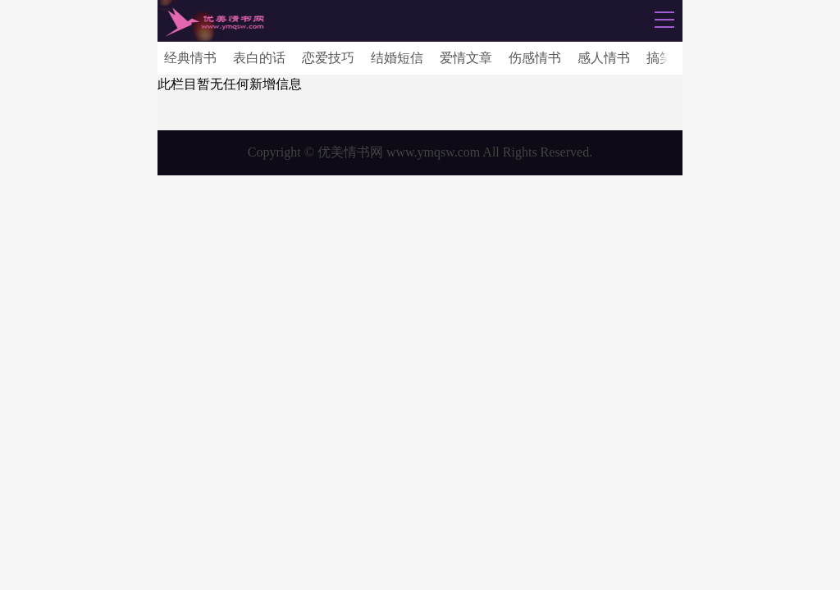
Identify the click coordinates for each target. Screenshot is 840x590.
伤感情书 (535, 58)
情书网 (214, 22)
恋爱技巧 (328, 58)
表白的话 (259, 58)
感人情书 (604, 58)
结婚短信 (397, 58)
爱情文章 (466, 58)
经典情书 (190, 58)
